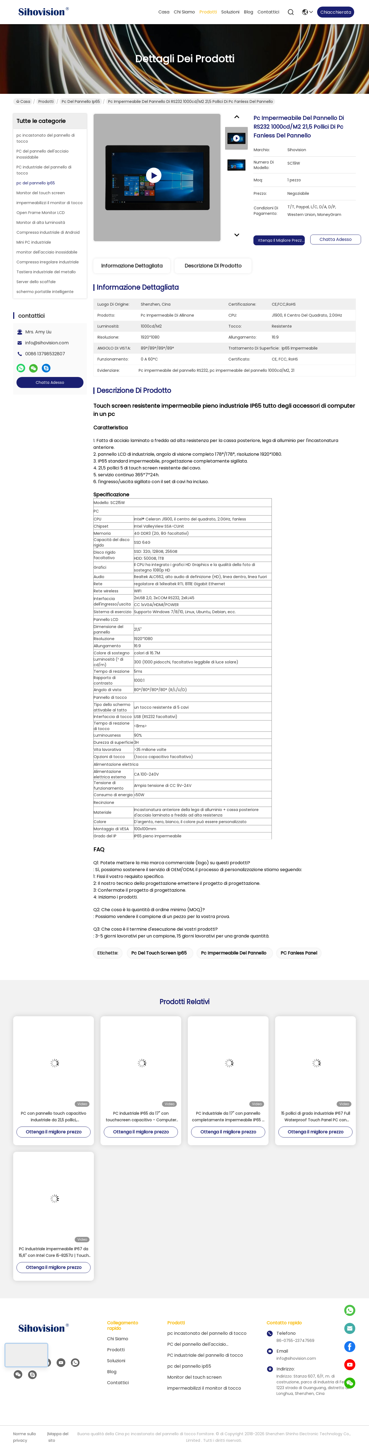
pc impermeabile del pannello (233, 953)
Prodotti (208, 12)
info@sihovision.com (47, 343)
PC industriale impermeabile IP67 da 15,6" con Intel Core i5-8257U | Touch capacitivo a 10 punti (54, 1252)
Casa (163, 12)
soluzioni (230, 12)
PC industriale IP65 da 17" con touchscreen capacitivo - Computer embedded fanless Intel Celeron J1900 (141, 1117)
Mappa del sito (58, 1437)
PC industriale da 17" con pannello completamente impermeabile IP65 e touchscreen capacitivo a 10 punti (228, 1117)
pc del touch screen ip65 (159, 953)
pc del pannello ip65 (81, 101)
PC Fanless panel (299, 953)
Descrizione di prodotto (213, 265)
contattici (268, 12)
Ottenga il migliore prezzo (280, 240)
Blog (248, 12)
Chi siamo (184, 12)
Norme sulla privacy (24, 1437)
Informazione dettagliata (132, 265)
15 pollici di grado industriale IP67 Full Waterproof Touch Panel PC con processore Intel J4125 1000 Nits (315, 1117)
